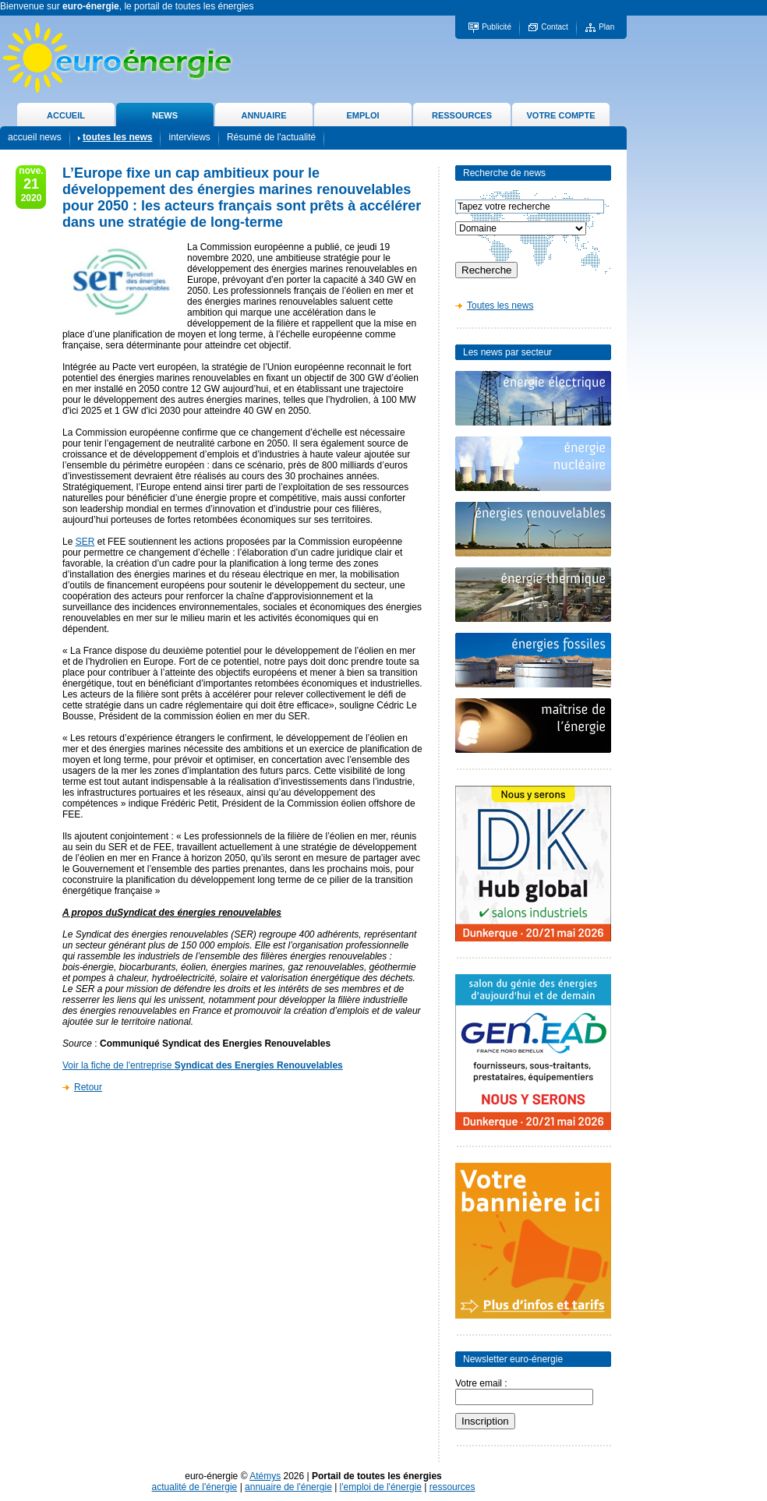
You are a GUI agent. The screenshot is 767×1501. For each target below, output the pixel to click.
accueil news (35, 137)
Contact (554, 27)
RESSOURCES (462, 115)
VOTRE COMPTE (560, 115)
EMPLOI (362, 115)
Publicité (496, 27)
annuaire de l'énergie (288, 1487)
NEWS (165, 115)
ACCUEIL (66, 115)
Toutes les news (500, 305)
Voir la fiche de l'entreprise (202, 1065)
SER (85, 541)
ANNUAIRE (263, 115)
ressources (452, 1487)
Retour (88, 1087)
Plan (606, 27)
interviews (189, 137)
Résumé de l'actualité (271, 137)
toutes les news (117, 137)
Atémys (265, 1476)
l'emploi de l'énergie (381, 1487)
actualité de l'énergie (195, 1487)
